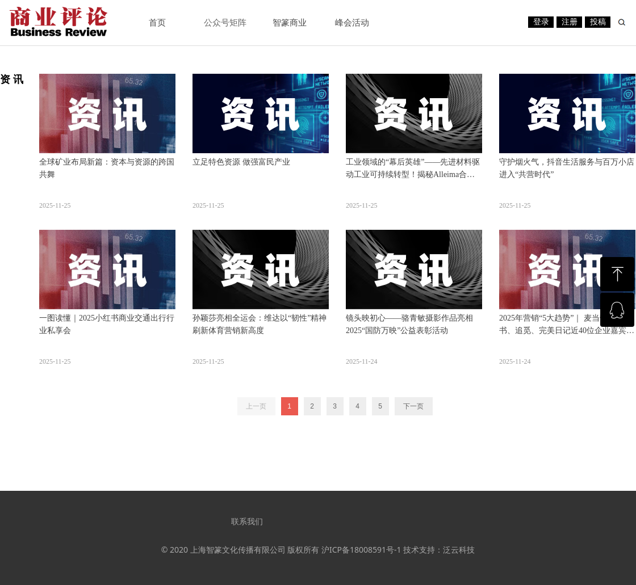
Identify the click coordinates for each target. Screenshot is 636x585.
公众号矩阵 (225, 22)
